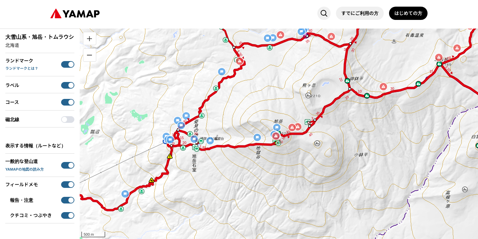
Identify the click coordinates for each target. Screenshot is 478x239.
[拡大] (89, 38)
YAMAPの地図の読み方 (24, 169)
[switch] (67, 64)
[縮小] (89, 55)
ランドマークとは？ (21, 68)
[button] (225, 40)
